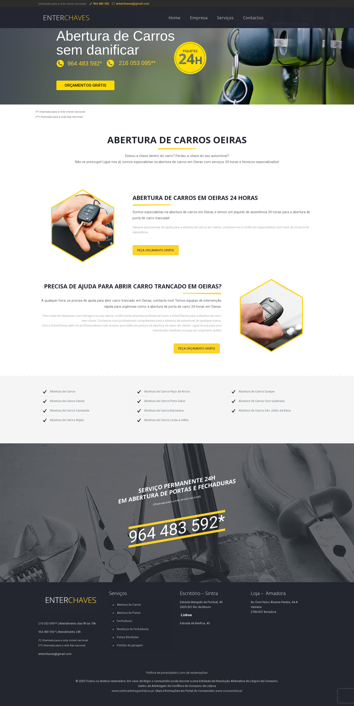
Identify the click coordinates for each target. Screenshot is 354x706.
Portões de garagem (130, 645)
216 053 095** (137, 63)
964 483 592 (101, 3)
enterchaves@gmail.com (132, 3)
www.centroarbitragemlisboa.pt (133, 691)
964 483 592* (85, 63)
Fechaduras (124, 621)
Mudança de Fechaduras (133, 629)
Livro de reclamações (193, 672)
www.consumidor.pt (228, 691)
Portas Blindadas (128, 637)
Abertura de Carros (129, 604)
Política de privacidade (161, 672)
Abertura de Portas (129, 612)
